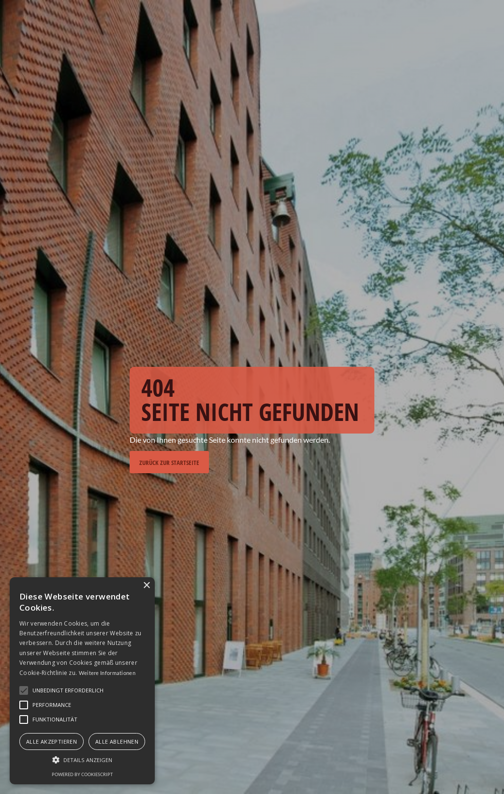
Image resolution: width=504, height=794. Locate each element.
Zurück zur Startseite (169, 462)
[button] (82, 760)
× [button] (146, 585)
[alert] (82, 680)
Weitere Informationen (107, 673)
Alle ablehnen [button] (116, 741)
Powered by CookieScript (82, 774)
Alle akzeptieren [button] (51, 741)
